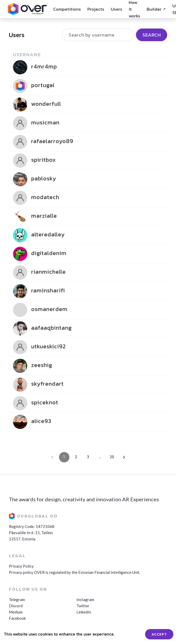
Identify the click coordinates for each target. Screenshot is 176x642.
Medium (16, 612)
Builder (156, 9)
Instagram (85, 599)
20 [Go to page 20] (112, 457)
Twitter (82, 605)
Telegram (17, 599)
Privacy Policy (21, 566)
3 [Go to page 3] (88, 457)
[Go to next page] (124, 457)
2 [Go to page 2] (76, 457)
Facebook (17, 618)
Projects (95, 9)
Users (116, 9)
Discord (16, 605)
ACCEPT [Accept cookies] (159, 634)
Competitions (67, 9)
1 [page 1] (64, 457)
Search (151, 36)
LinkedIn (83, 612)
